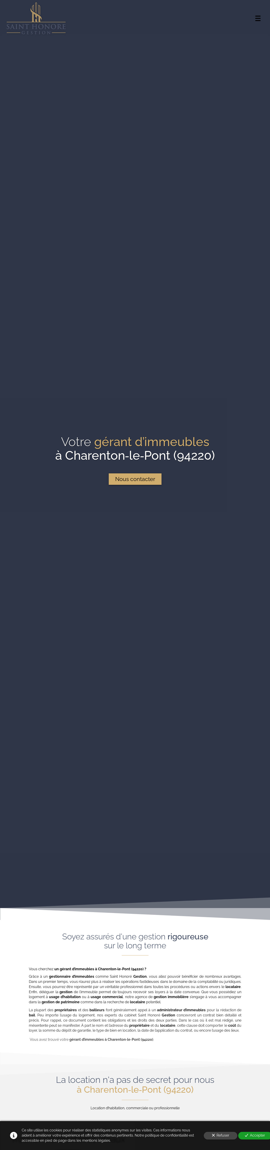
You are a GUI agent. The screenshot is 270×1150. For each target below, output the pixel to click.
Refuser (220, 1135)
